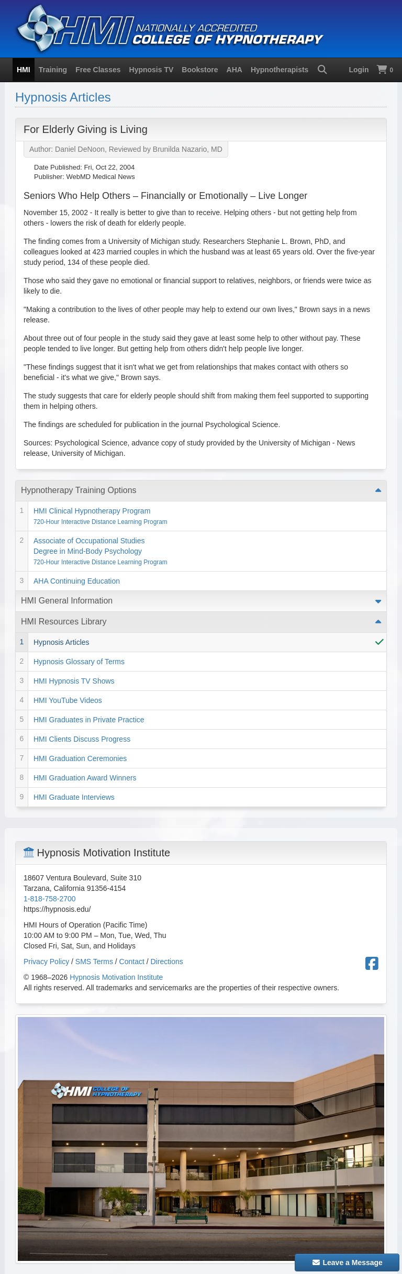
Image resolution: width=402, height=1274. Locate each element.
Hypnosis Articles (63, 97)
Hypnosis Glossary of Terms (79, 661)
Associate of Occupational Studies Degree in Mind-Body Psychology (101, 551)
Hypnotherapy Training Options (79, 490)
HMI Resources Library (64, 621)
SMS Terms (94, 961)
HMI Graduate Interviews (74, 797)
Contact (131, 961)
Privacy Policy (46, 961)
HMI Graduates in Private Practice (89, 720)
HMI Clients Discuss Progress (82, 739)
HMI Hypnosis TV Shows (74, 681)
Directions (167, 961)
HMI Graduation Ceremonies (80, 758)
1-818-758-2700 (50, 899)
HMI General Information (67, 600)
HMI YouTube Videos (68, 700)
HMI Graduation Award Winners (85, 778)
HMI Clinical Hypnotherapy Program (101, 516)
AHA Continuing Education (77, 581)
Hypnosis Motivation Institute (116, 977)
